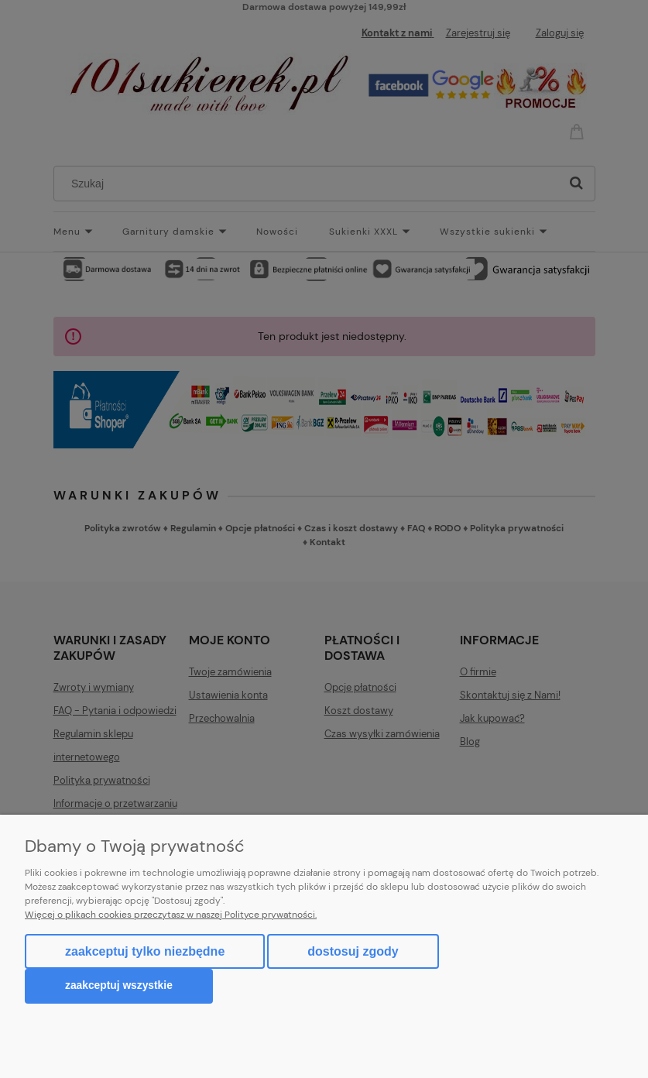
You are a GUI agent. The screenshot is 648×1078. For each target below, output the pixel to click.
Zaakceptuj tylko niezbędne (145, 951)
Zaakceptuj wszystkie (119, 985)
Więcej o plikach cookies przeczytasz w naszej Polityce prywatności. (171, 914)
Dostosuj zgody (352, 951)
